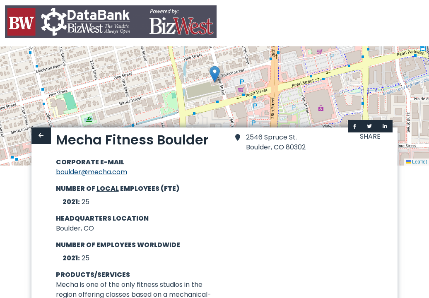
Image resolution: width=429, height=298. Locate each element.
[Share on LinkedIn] (385, 126)
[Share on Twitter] (369, 126)
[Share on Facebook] (355, 126)
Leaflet (416, 162)
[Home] (111, 23)
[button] (215, 74)
